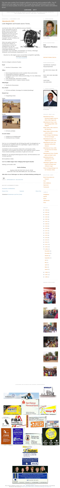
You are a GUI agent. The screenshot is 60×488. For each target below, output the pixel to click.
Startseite (22, 191)
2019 (46, 226)
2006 (46, 277)
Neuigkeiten (19, 179)
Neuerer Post (5, 191)
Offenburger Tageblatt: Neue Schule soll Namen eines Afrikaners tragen (50, 164)
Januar (46, 269)
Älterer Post (38, 191)
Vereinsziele (46, 187)
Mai (46, 262)
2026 (46, 210)
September (47, 258)
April (46, 264)
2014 (46, 237)
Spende (45, 196)
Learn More (27, 10)
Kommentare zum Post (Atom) (15, 194)
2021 (46, 221)
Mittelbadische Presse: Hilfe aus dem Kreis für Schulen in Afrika (50, 149)
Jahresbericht (11, 179)
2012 (46, 242)
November (47, 253)
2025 (46, 212)
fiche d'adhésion (47, 183)
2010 (46, 246)
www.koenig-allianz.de (30, 484)
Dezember (47, 251)
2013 (46, 240)
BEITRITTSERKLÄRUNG (49, 57)
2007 (46, 274)
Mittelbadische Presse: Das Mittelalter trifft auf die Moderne (49, 144)
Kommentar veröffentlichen (8, 188)
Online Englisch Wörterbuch (27, 486)
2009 (46, 249)
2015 (46, 235)
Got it (35, 10)
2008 (46, 272)
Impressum (46, 185)
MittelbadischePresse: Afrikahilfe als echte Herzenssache (48, 158)
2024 (46, 214)
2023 (46, 217)
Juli (46, 260)
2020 (46, 223)
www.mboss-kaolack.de (21, 57)
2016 (46, 233)
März (46, 267)
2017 (46, 230)
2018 (46, 228)
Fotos (44, 202)
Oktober (47, 255)
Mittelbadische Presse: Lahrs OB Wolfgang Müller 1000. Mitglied (50, 123)
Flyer (44, 181)
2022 (46, 219)
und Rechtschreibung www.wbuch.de (42, 486)
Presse (44, 198)
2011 (46, 244)
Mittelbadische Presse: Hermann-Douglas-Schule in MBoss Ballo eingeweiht (50, 118)
